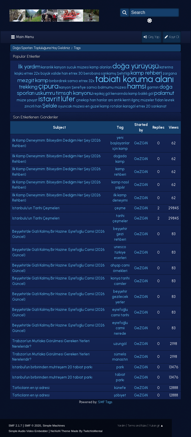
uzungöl (120, 343)
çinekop (82, 100)
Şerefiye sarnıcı (84, 87)
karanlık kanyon (53, 67)
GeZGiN (141, 143)
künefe (120, 387)
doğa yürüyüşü (135, 66)
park (120, 367)
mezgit (25, 80)
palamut (164, 93)
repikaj (98, 93)
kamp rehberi (146, 72)
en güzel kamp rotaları (103, 106)
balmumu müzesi (112, 87)
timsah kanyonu (74, 93)
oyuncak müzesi (71, 106)
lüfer (68, 99)
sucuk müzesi (78, 67)
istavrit (49, 99)
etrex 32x (87, 81)
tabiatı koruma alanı (134, 79)
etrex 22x (32, 73)
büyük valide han (54, 73)
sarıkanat (159, 106)
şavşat (32, 100)
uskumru (45, 93)
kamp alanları (101, 67)
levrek (169, 100)
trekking (28, 86)
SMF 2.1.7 (15, 425)
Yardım (121, 425)
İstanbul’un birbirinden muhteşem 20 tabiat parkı (52, 367)
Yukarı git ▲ (156, 425)
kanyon (65, 87)
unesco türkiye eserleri (120, 252)
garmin (153, 87)
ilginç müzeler (142, 100)
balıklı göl (145, 93)
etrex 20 (143, 106)
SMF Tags (105, 402)
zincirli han (33, 106)
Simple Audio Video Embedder (28, 431)
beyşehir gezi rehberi (120, 234)
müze (21, 100)
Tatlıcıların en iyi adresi (30, 387)
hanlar (102, 100)
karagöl (129, 106)
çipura (48, 86)
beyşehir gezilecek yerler (120, 296)
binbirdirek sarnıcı (63, 81)
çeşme (120, 208)
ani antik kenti (119, 100)
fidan (159, 100)
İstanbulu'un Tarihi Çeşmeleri (35, 208)
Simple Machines (54, 425)
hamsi (136, 86)
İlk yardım (29, 66)
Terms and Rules (137, 425)
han (93, 100)
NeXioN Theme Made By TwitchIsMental (76, 431)
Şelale (49, 105)
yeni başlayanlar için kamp (120, 143)
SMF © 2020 (33, 425)
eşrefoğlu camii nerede (120, 328)
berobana (92, 73)
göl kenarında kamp (121, 93)
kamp (41, 80)
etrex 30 (76, 73)
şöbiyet (120, 395)
